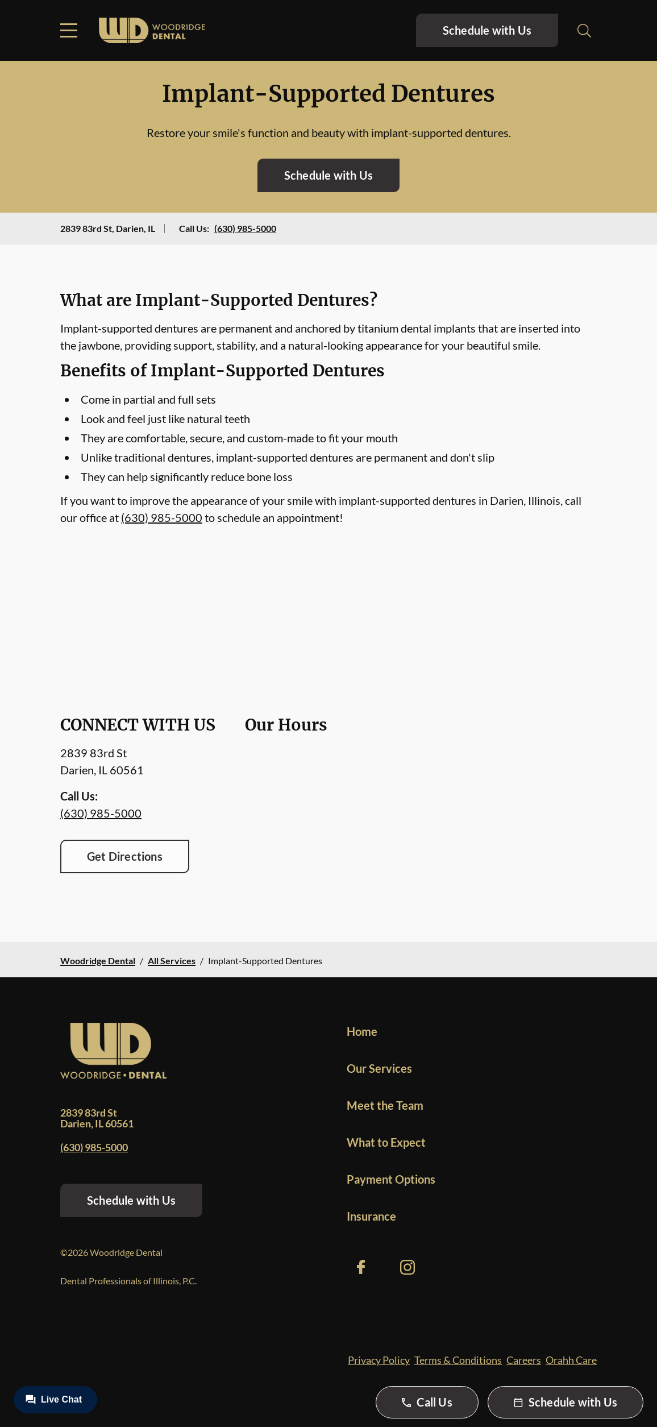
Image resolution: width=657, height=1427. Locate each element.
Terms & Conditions (458, 1360)
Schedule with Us (487, 30)
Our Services (379, 1068)
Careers (523, 1360)
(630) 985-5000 (245, 228)
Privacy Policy (379, 1360)
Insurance (371, 1216)
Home (362, 1031)
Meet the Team (385, 1105)
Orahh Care (571, 1360)
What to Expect (386, 1142)
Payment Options (391, 1179)
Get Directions (125, 856)
